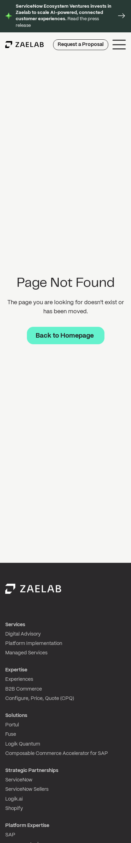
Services (15, 624)
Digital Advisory (23, 634)
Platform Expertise (27, 825)
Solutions (16, 715)
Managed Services (26, 653)
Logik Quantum (22, 744)
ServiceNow (18, 780)
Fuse (10, 734)
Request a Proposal (81, 44)
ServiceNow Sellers (27, 789)
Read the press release (63, 16)
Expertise (16, 670)
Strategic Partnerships (31, 770)
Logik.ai (14, 799)
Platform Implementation (33, 643)
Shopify (14, 808)
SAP (10, 835)
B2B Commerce (23, 689)
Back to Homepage (65, 336)
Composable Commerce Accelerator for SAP (56, 753)
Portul (12, 725)
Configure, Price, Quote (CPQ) (39, 698)
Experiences (19, 679)
